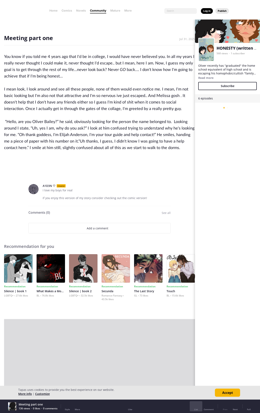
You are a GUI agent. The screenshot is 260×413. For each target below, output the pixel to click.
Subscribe (227, 86)
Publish (222, 10)
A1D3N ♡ (49, 185)
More (129, 10)
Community (98, 10)
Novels (81, 10)
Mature (115, 10)
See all (166, 213)
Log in (206, 10)
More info (25, 394)
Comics (67, 10)
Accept (227, 392)
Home (53, 10)
